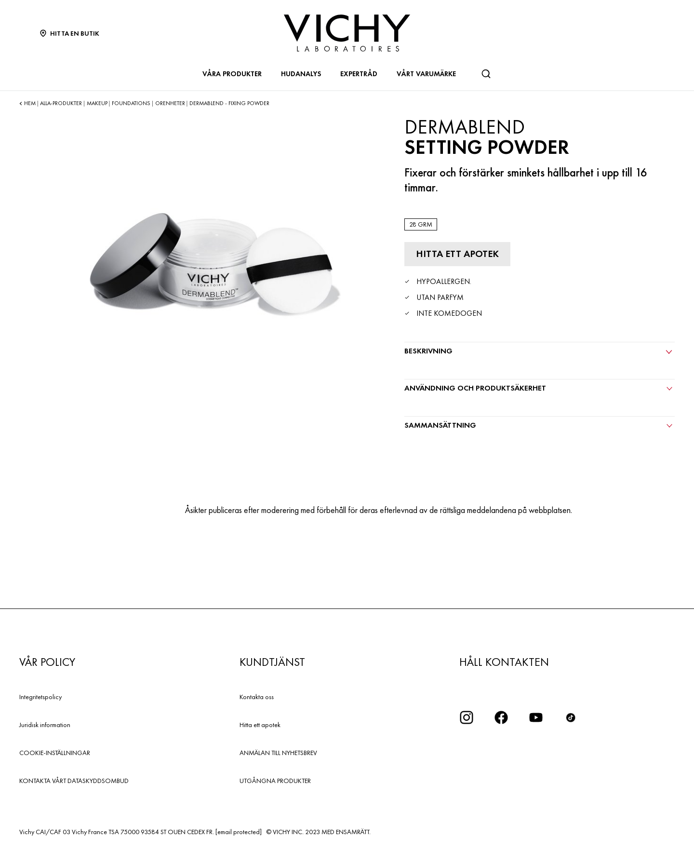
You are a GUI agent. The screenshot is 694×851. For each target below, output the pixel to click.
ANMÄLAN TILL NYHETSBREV (278, 752)
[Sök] (486, 74)
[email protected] (238, 831)
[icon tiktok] (570, 717)
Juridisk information (44, 724)
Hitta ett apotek (260, 724)
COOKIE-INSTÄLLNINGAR (54, 752)
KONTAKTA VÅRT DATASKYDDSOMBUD (74, 780)
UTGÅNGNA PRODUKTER (275, 780)
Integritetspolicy (40, 696)
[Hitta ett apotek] (457, 254)
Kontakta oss (257, 696)
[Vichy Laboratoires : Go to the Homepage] (347, 33)
